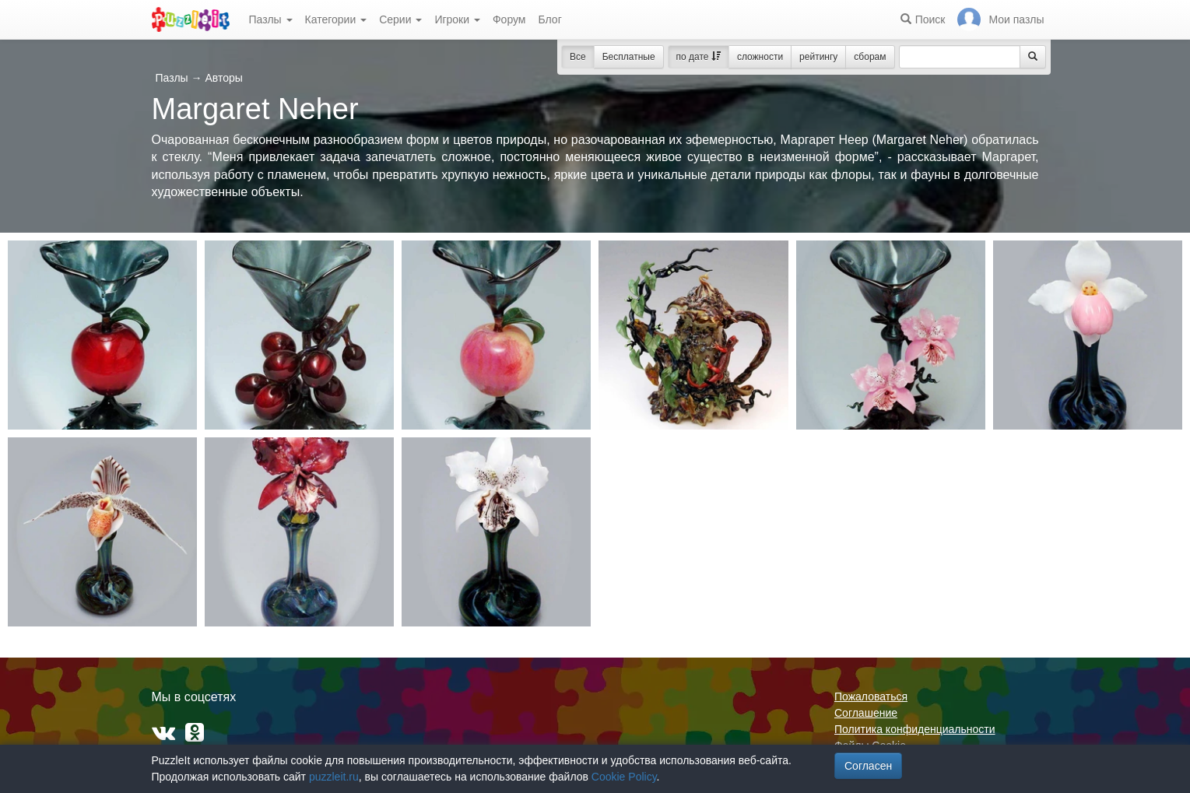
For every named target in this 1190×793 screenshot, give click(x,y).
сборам (870, 56)
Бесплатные (628, 56)
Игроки (457, 19)
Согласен (868, 766)
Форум (509, 19)
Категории (336, 19)
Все (578, 56)
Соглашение (865, 713)
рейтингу (818, 56)
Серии (400, 19)
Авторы (223, 78)
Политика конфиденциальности (914, 729)
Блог (549, 19)
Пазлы (271, 19)
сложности (760, 56)
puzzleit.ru (334, 776)
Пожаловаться (870, 696)
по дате (698, 56)
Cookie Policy (624, 776)
